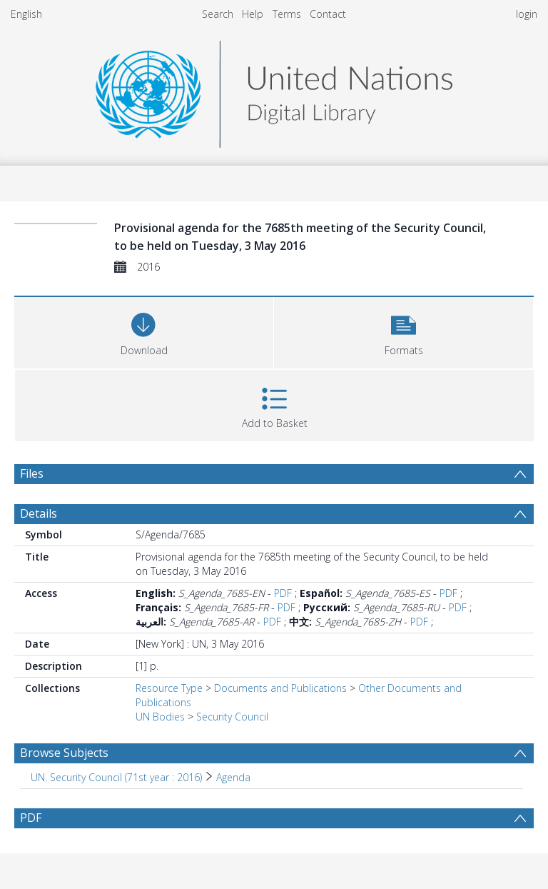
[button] (403, 331)
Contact (328, 14)
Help (252, 14)
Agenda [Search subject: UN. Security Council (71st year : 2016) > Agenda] (233, 777)
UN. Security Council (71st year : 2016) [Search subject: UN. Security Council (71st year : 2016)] (116, 777)
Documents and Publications (280, 688)
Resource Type (169, 688)
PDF (283, 593)
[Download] (143, 331)
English (26, 14)
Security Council (232, 716)
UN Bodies (160, 716)
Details (38, 513)
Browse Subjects (64, 752)
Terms (287, 14)
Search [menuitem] (217, 14)
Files (32, 473)
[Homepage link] (274, 90)
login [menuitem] (526, 14)
